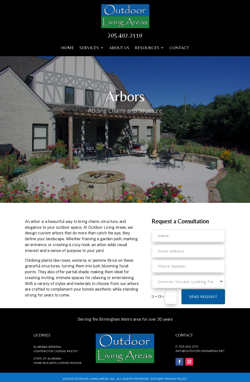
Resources (147, 48)
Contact (179, 48)
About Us (119, 48)
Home (67, 48)
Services (89, 48)
